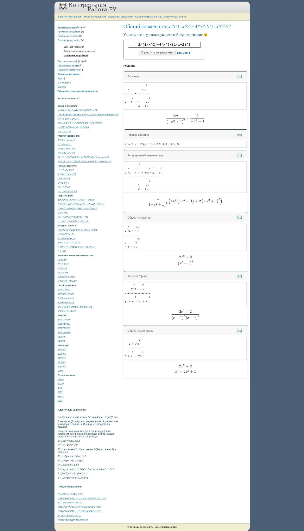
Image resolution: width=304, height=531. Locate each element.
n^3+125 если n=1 (66, 153)
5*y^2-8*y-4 (63, 183)
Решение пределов (67, 27)
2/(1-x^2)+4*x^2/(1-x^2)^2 (173, 16)
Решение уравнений (95, 16)
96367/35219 (64, 328)
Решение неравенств (68, 70)
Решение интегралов (68, 36)
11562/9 (62, 341)
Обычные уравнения (74, 47)
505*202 (62, 366)
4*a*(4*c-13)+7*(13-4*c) (69, 243)
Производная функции (69, 32)
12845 (61, 379)
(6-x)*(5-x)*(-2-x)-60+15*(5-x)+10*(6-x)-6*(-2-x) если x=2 (84, 161)
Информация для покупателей (73, 520)
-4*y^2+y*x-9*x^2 (66, 170)
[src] (239, 76)
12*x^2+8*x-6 (64, 178)
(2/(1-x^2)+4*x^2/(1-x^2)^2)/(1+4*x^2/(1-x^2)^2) (80, 511)
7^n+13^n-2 (63, 264)
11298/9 (62, 337)
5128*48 (62, 349)
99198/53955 (64, 324)
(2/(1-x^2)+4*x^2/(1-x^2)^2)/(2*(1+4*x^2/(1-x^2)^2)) (82, 498)
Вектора (62, 87)
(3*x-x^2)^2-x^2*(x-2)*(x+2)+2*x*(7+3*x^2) (78, 230)
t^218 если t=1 (65, 144)
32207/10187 (64, 319)
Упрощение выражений (120, 16)
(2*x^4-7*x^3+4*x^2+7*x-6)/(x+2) (73, 221)
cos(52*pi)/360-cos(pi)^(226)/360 (73, 127)
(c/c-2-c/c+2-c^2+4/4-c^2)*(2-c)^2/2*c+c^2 (77, 110)
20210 (61, 384)
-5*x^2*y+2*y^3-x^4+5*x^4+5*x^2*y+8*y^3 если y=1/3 (83, 157)
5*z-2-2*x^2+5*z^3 (66, 277)
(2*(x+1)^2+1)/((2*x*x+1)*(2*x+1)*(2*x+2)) (77, 208)
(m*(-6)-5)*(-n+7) (66, 234)
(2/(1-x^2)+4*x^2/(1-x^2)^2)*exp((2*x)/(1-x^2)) (79, 507)
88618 (61, 396)
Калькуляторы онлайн (70, 16)
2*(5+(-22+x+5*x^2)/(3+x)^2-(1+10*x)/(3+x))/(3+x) (81, 204)
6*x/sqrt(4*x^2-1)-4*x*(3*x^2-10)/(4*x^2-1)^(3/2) (80, 123)
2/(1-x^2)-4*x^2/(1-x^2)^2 (69, 515)
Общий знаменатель (146, 16)
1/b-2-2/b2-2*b (64, 131)
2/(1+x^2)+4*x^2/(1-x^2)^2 (70, 502)
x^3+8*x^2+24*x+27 (67, 281)
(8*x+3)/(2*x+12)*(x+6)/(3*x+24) (73, 217)
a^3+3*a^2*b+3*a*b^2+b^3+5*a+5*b (75, 307)
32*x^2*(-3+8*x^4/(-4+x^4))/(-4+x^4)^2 (76, 200)
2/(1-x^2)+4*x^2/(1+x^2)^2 (70, 494)
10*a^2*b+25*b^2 (66, 294)
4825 (60, 388)
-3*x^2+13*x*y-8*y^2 (67, 191)
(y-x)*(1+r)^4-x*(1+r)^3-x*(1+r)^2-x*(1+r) (77, 247)
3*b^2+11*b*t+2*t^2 (67, 174)
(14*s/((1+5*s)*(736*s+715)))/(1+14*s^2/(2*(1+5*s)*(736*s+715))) (88, 114)
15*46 (60, 371)
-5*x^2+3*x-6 (64, 187)
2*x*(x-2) (62, 251)
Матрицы (62, 82)
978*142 (62, 358)
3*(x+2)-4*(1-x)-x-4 (66, 238)
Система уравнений (67, 61)
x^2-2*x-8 (62, 268)
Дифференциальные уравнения (79, 51)
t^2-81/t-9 (62, 260)
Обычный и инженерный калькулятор (78, 91)
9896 (60, 401)
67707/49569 (64, 332)
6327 (60, 392)
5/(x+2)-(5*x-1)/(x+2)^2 (68, 119)
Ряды (60, 78)
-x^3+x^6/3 (63, 272)
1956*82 (62, 354)
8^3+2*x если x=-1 (67, 140)
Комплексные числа (68, 74)
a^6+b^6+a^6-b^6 (66, 302)
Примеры (183, 52)
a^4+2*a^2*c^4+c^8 (67, 311)
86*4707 (62, 362)
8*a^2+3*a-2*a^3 (66, 298)
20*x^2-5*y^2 (64, 290)
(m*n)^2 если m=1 (66, 148)
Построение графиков (69, 65)
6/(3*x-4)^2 (63, 213)
